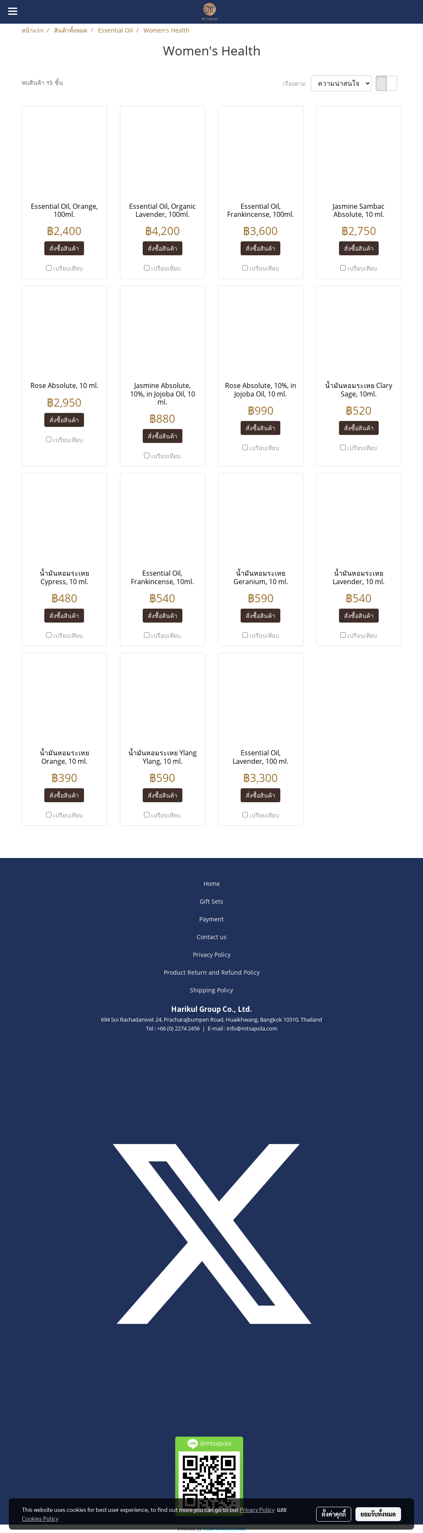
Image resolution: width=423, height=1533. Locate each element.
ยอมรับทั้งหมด (378, 1514)
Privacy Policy (211, 955)
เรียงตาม (297, 83)
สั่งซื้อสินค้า (64, 248)
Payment (211, 919)
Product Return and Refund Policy (212, 972)
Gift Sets (211, 901)
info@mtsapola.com (252, 1028)
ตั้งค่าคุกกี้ (334, 1514)
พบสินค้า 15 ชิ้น (42, 83)
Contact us (212, 937)
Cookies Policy (40, 1518)
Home (211, 884)
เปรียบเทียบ (68, 268)
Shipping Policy (211, 990)
